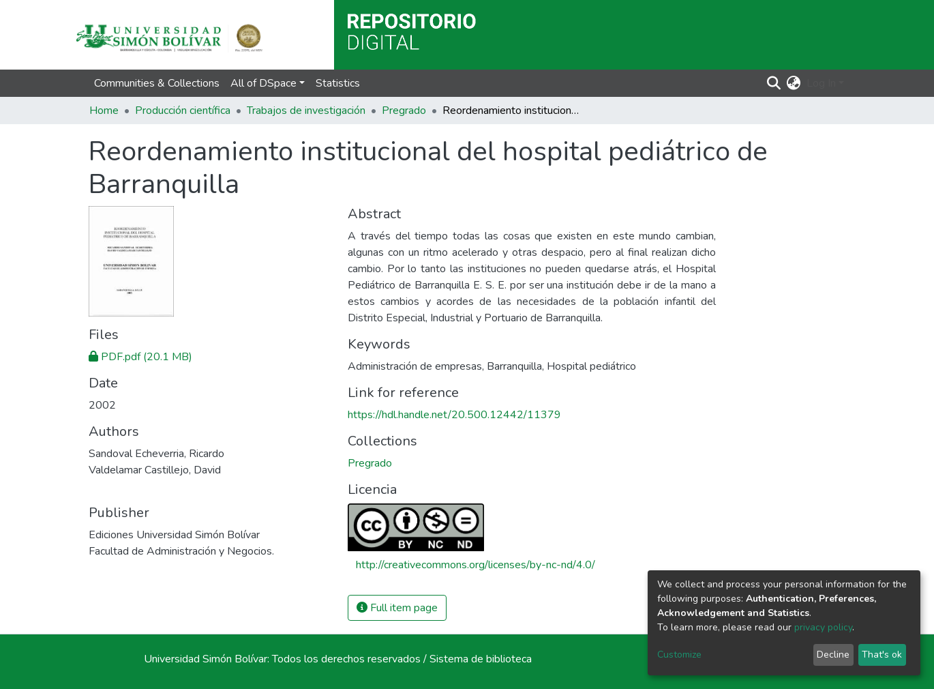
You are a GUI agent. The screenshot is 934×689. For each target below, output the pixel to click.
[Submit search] (774, 83)
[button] (793, 83)
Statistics (338, 83)
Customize (679, 654)
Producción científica (182, 110)
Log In (821, 83)
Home (104, 110)
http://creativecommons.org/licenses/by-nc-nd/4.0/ (475, 564)
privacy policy (823, 627)
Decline (833, 654)
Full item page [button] (397, 607)
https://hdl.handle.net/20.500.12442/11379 (454, 414)
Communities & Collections (157, 83)
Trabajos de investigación (306, 110)
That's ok (882, 654)
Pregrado (404, 110)
